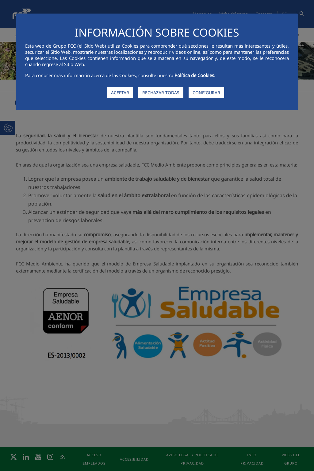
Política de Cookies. (194, 75)
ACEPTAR (120, 93)
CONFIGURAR (206, 93)
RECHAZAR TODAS (160, 93)
